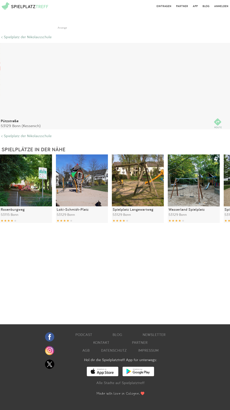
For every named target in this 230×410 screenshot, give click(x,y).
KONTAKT (101, 342)
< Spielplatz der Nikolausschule (26, 36)
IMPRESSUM (148, 350)
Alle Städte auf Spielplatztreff (120, 382)
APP (195, 6)
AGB (86, 350)
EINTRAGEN (164, 6)
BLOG (206, 6)
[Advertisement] (94, 272)
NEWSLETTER (154, 334)
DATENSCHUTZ (114, 350)
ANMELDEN (221, 6)
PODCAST (83, 334)
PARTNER (182, 6)
